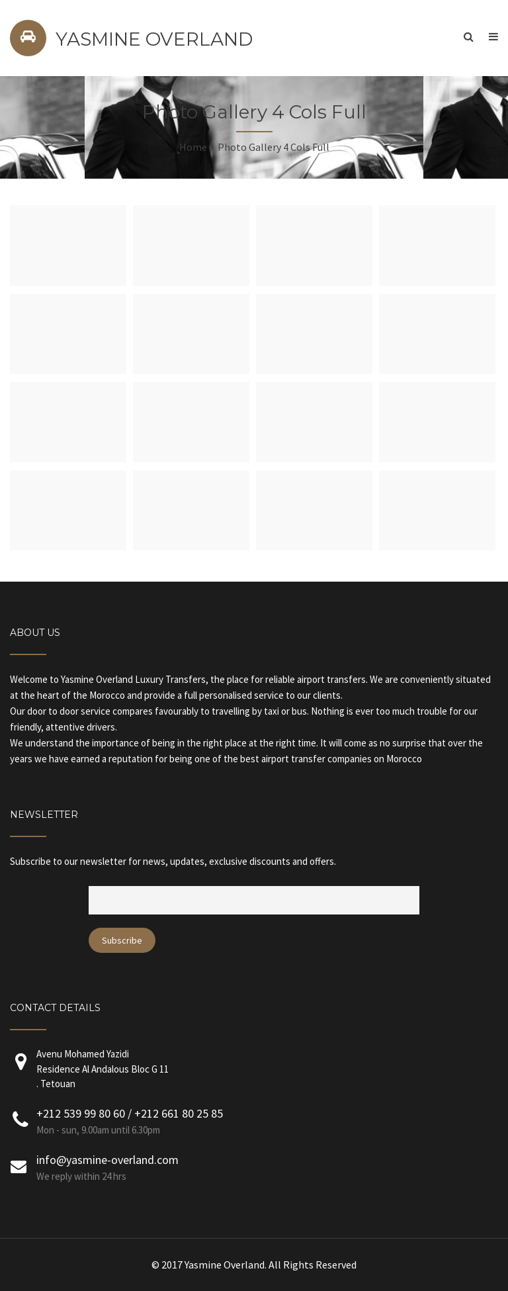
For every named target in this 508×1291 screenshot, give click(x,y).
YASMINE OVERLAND (154, 39)
